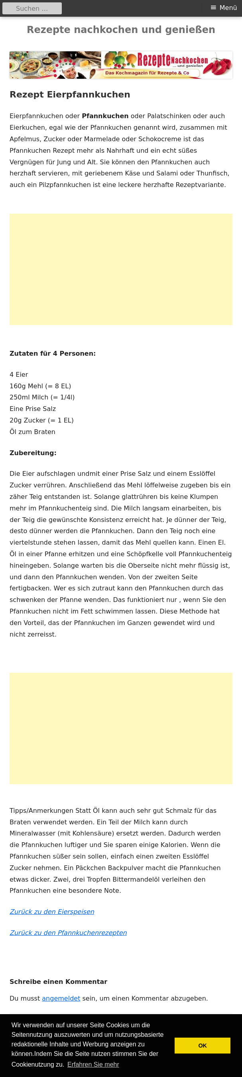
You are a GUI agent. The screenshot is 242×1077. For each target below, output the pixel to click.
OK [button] (202, 1045)
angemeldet (61, 998)
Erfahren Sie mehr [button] (93, 1064)
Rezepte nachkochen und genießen (121, 29)
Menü (228, 8)
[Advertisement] (121, 269)
